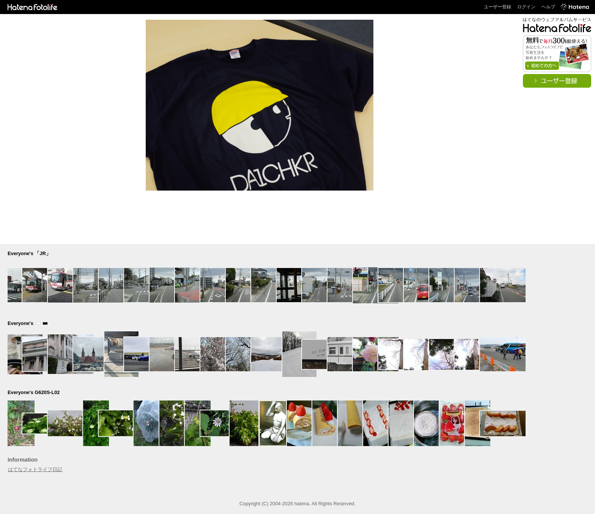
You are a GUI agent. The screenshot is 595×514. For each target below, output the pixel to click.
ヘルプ (548, 6)
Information (23, 460)
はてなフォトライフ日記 (35, 469)
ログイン (526, 6)
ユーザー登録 (497, 6)
